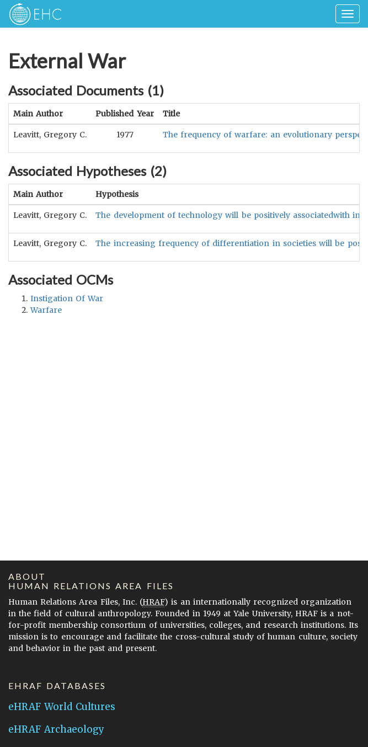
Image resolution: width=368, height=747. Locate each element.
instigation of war (66, 298)
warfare (46, 310)
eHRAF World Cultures (61, 707)
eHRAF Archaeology (56, 729)
